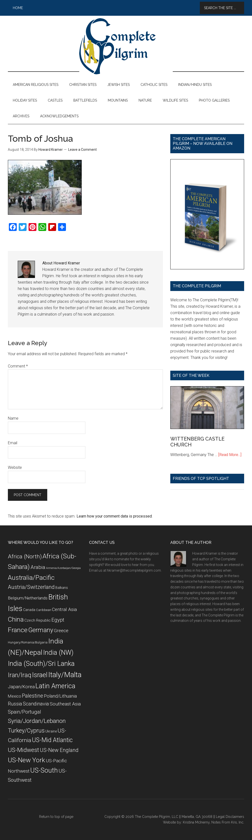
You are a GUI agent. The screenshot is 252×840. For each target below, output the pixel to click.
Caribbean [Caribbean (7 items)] (43, 610)
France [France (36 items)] (18, 630)
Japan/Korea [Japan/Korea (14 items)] (21, 686)
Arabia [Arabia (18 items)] (38, 567)
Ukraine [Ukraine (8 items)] (51, 731)
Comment (18, 366)
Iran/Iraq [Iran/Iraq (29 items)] (19, 675)
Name (13, 418)
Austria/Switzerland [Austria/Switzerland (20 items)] (31, 587)
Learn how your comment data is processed (114, 516)
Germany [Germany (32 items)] (40, 630)
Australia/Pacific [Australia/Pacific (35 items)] (31, 577)
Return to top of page (56, 817)
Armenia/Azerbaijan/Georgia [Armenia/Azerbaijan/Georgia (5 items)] (63, 568)
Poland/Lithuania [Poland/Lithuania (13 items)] (60, 696)
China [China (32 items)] (16, 619)
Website (15, 467)
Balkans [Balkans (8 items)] (61, 588)
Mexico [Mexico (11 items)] (14, 696)
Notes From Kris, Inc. (227, 822)
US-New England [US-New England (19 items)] (59, 750)
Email (12, 443)
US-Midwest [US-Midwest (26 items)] (23, 750)
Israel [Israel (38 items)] (39, 675)
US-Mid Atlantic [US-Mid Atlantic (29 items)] (52, 740)
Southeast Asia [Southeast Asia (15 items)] (65, 704)
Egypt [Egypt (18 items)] (57, 620)
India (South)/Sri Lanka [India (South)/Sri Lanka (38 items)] (41, 664)
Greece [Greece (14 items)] (61, 630)
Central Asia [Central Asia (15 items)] (64, 609)
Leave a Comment (82, 150)
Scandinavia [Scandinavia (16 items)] (36, 704)
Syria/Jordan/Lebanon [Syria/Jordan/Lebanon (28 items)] (37, 720)
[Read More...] (229, 454)
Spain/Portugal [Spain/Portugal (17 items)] (24, 712)
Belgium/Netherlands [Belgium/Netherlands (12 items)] (27, 598)
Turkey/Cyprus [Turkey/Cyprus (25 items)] (26, 730)
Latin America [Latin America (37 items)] (55, 686)
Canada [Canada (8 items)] (29, 610)
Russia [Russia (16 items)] (15, 704)
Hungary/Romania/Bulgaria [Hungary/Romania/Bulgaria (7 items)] (27, 642)
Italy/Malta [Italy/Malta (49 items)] (64, 675)
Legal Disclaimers (230, 817)
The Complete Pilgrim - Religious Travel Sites (126, 46)
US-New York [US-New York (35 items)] (26, 760)
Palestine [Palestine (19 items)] (32, 696)
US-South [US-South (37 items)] (44, 770)
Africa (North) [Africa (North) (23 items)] (25, 556)
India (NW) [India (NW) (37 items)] (58, 653)
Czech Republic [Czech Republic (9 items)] (37, 620)
